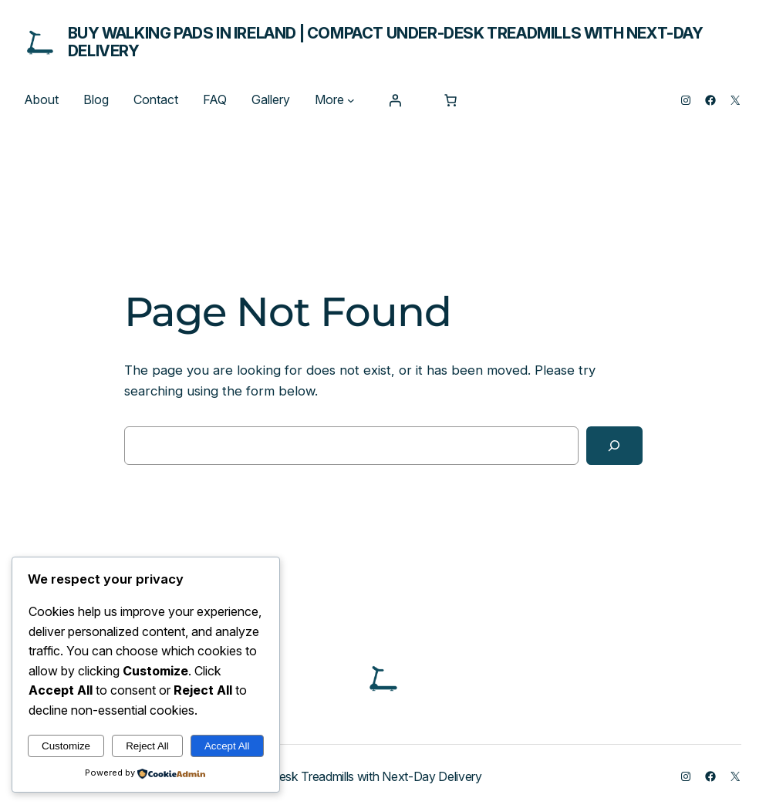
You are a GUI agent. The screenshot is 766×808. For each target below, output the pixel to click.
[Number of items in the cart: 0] (450, 100)
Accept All (227, 746)
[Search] (614, 445)
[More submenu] (351, 100)
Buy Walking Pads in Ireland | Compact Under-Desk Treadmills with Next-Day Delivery (386, 42)
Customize (66, 746)
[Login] (395, 100)
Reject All (147, 746)
